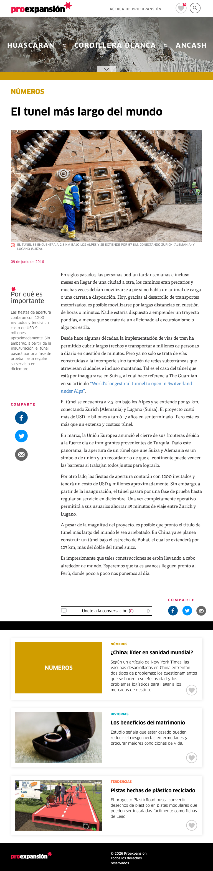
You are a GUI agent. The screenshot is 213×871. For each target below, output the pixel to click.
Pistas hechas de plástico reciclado (153, 790)
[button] (31, 454)
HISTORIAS (119, 714)
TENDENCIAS (121, 782)
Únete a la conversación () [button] (108, 611)
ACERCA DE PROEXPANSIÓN (135, 9)
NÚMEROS (27, 92)
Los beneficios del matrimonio (148, 723)
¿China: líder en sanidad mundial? (152, 652)
